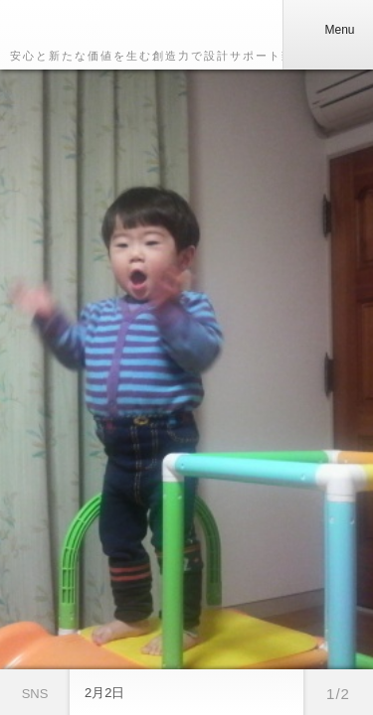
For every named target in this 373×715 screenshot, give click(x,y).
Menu (327, 30)
